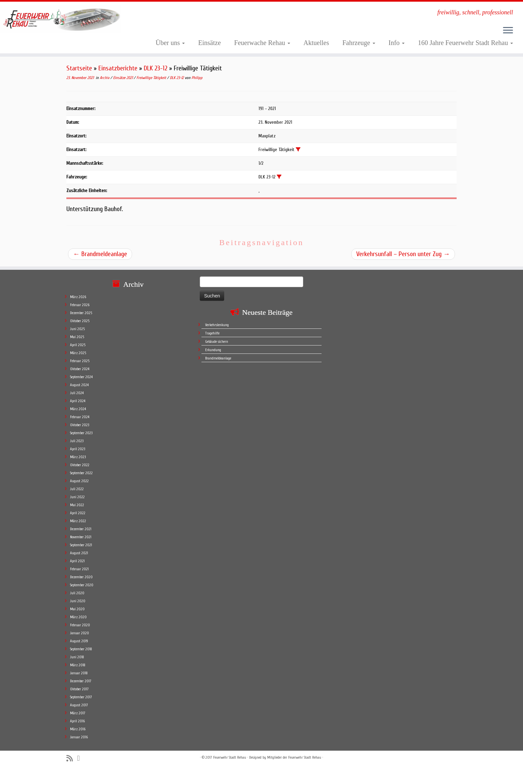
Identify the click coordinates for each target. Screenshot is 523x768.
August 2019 (79, 641)
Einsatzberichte (117, 68)
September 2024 (81, 377)
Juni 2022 (77, 497)
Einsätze (209, 42)
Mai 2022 (77, 505)
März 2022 (78, 521)
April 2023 (77, 449)
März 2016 (77, 729)
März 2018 (77, 665)
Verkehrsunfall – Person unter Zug (403, 254)
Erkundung (213, 350)
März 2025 (78, 353)
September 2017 (81, 697)
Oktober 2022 (79, 465)
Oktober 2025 (79, 321)
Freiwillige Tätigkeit (151, 77)
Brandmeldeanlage (100, 254)
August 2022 (79, 481)
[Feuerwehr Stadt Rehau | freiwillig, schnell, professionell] (60, 19)
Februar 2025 (79, 361)
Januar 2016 (79, 737)
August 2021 (79, 553)
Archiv (105, 77)
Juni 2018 (77, 657)
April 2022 (77, 513)
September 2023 (81, 433)
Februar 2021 (79, 569)
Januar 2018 (79, 673)
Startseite (79, 68)
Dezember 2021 (80, 529)
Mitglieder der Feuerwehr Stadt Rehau (294, 757)
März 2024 (78, 409)
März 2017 (77, 713)
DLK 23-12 (155, 68)
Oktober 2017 (79, 689)
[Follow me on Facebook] (80, 758)
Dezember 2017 (80, 681)
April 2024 (77, 401)
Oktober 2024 (79, 369)
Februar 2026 (79, 305)
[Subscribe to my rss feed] (71, 758)
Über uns (170, 42)
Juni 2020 (77, 601)
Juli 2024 (77, 393)
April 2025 (77, 345)
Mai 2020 (77, 609)
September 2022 (81, 473)
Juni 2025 (77, 329)
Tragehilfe (212, 333)
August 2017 (79, 705)
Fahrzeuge (358, 42)
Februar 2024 (79, 417)
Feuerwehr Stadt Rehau (229, 757)
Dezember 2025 (81, 313)
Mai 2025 (77, 337)
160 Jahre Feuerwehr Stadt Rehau (465, 42)
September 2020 (81, 585)
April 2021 (77, 561)
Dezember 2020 (81, 577)
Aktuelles (316, 42)
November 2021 (80, 537)
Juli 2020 (77, 593)
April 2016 (77, 721)
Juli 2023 (76, 441)
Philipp (196, 77)
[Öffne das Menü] (508, 31)
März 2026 (78, 297)
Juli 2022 (77, 489)
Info (397, 42)
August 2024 (79, 385)
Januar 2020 (79, 633)
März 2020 (78, 617)
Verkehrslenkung (217, 325)
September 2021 (81, 545)
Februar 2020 (80, 625)
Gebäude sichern (216, 341)
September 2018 (81, 649)
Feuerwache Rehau (262, 42)
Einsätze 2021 (123, 77)
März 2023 (78, 457)
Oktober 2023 (79, 425)
